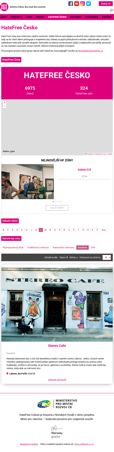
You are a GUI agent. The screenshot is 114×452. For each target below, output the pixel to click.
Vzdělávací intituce (38, 247)
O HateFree (92, 17)
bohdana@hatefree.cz (92, 51)
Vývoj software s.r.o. (84, 444)
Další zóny (57, 207)
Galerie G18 (84, 169)
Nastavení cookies (29, 444)
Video (29, 17)
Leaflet (88, 154)
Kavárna (82, 247)
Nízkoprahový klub (13, 247)
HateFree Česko (57, 17)
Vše (104, 230)
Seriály (40, 17)
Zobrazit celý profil (57, 379)
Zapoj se (106, 3)
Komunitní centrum (63, 247)
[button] (4, 103)
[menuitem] (16, 17)
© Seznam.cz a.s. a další (103, 154)
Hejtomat (76, 17)
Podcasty (16, 17)
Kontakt (107, 17)
